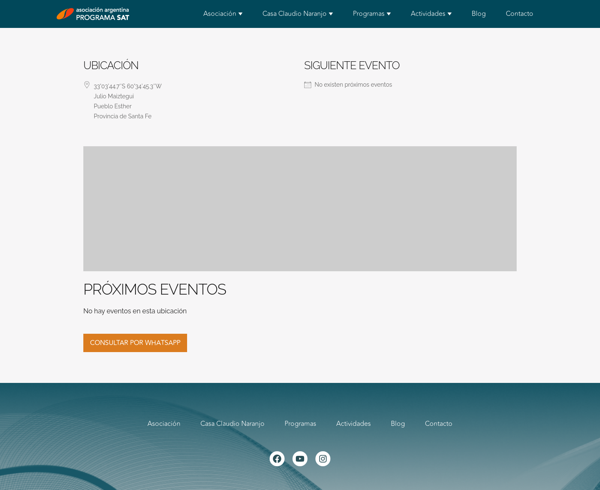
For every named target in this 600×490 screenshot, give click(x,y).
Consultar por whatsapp (135, 343)
